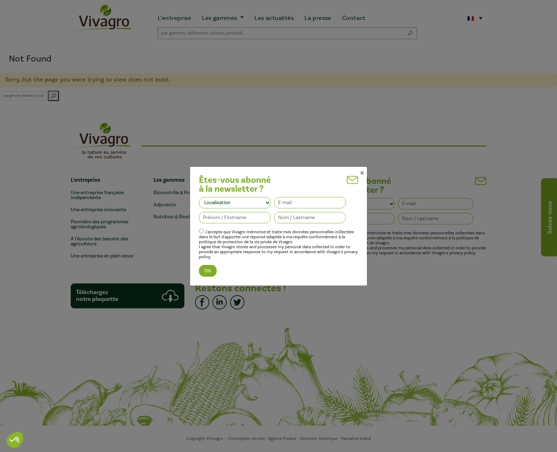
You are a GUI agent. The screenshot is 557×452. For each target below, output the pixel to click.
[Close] (362, 166)
